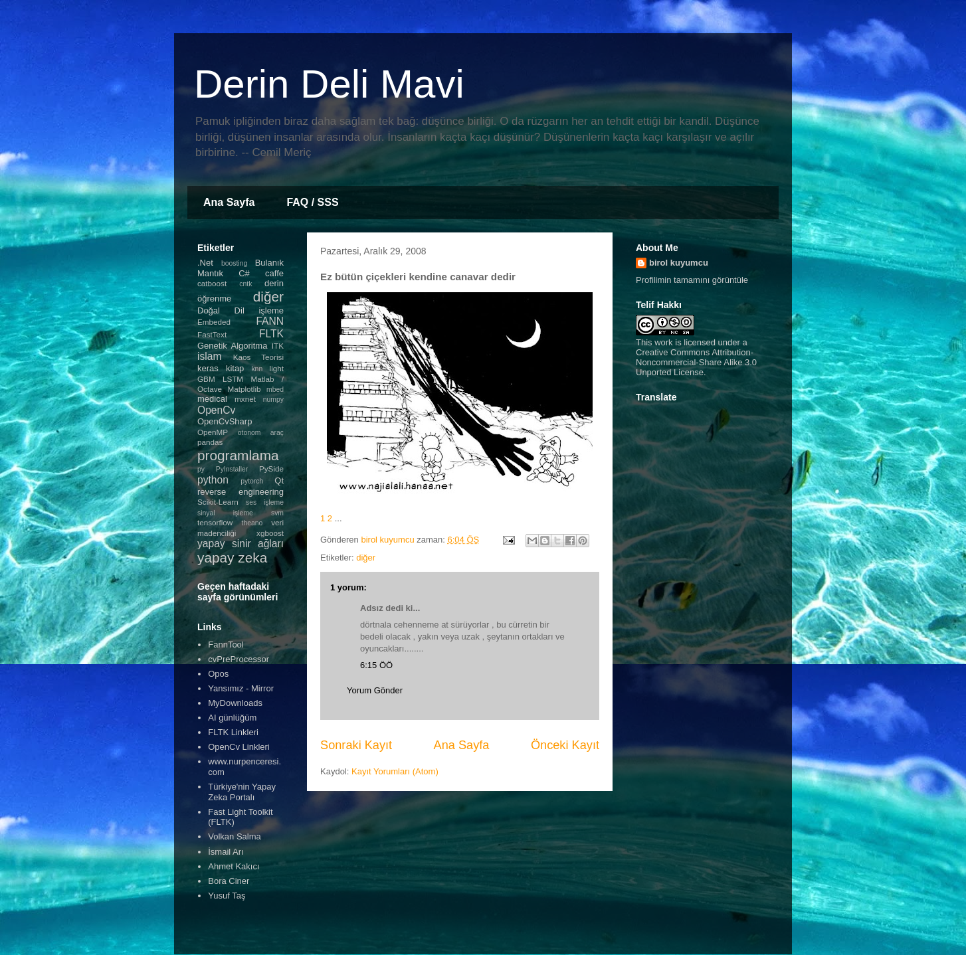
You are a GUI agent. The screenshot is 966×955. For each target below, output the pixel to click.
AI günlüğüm (232, 718)
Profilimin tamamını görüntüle (692, 280)
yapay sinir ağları (240, 543)
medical (212, 399)
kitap (235, 368)
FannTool (225, 645)
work (663, 342)
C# (244, 273)
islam (209, 356)
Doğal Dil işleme (240, 310)
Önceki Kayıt (565, 745)
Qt (279, 480)
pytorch (252, 481)
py (201, 469)
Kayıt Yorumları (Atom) (394, 771)
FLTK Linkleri (233, 732)
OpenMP (212, 432)
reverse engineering (240, 492)
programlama (238, 455)
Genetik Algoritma (232, 346)
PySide (271, 468)
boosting (234, 263)
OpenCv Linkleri (239, 747)
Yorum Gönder (375, 690)
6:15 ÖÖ (376, 665)
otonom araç (261, 432)
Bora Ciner (228, 881)
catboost (212, 283)
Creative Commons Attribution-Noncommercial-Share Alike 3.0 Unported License (696, 362)
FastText (212, 334)
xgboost (270, 533)
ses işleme (265, 502)
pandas (210, 442)
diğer (365, 558)
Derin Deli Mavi (329, 84)
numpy (273, 399)
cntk (245, 284)
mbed (275, 389)
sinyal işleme (225, 513)
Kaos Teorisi (258, 357)
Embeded (214, 321)
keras (208, 368)
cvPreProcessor (238, 659)
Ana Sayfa (228, 202)
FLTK (271, 333)
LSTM (233, 379)
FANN (270, 321)
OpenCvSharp (224, 421)
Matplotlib (244, 389)
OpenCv (216, 410)
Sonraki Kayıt (356, 745)
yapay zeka (232, 557)
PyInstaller (232, 469)
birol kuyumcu (678, 263)
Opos (218, 674)
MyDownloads (235, 703)
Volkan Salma (234, 836)
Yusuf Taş (226, 896)
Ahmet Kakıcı (233, 866)
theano (252, 523)
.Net (205, 263)
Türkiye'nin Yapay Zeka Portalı (242, 792)
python (213, 479)
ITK (278, 345)
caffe (274, 273)
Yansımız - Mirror (241, 688)
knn (256, 369)
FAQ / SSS (312, 202)
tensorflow (215, 522)
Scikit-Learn (218, 501)
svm (277, 513)
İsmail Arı (225, 852)
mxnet (245, 398)
